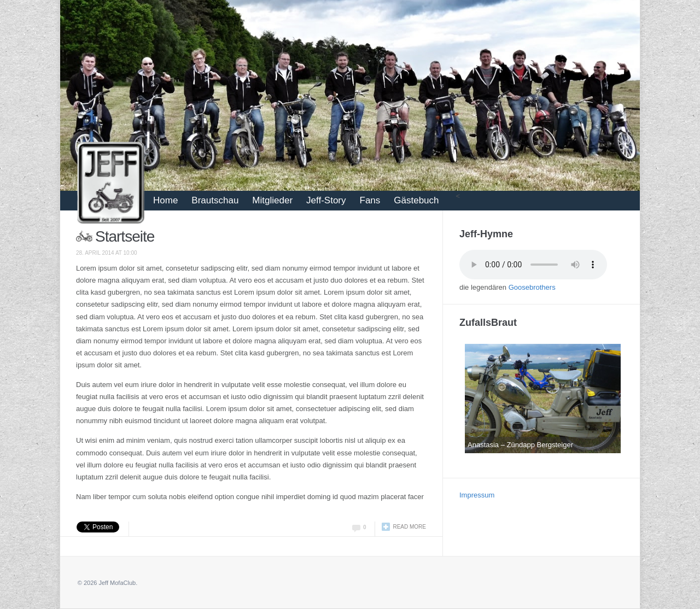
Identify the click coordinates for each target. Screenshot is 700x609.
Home (165, 200)
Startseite (124, 236)
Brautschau (214, 200)
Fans (370, 200)
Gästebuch (416, 200)
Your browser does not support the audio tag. (533, 264)
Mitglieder (272, 200)
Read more (409, 527)
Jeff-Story (326, 200)
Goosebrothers (532, 287)
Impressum (476, 495)
